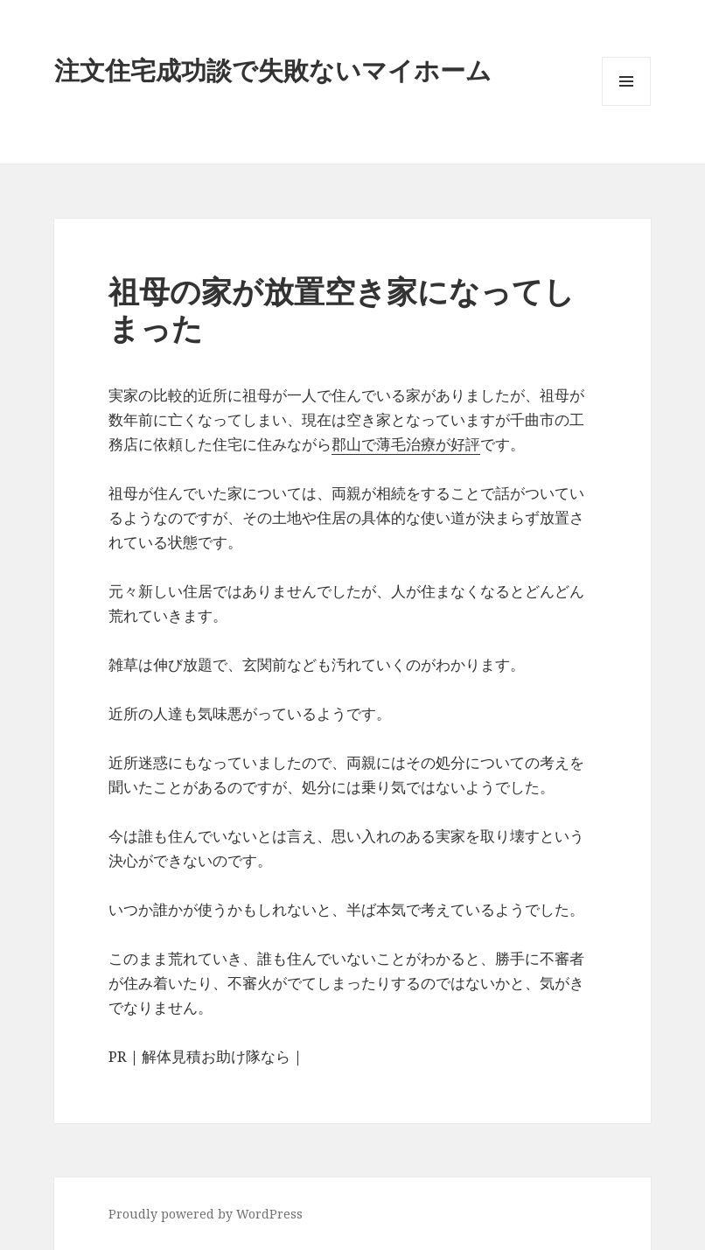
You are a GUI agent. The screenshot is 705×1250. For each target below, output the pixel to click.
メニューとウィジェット (626, 105)
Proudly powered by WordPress (205, 1213)
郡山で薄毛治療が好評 (406, 444)
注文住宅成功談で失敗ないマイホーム (273, 69)
